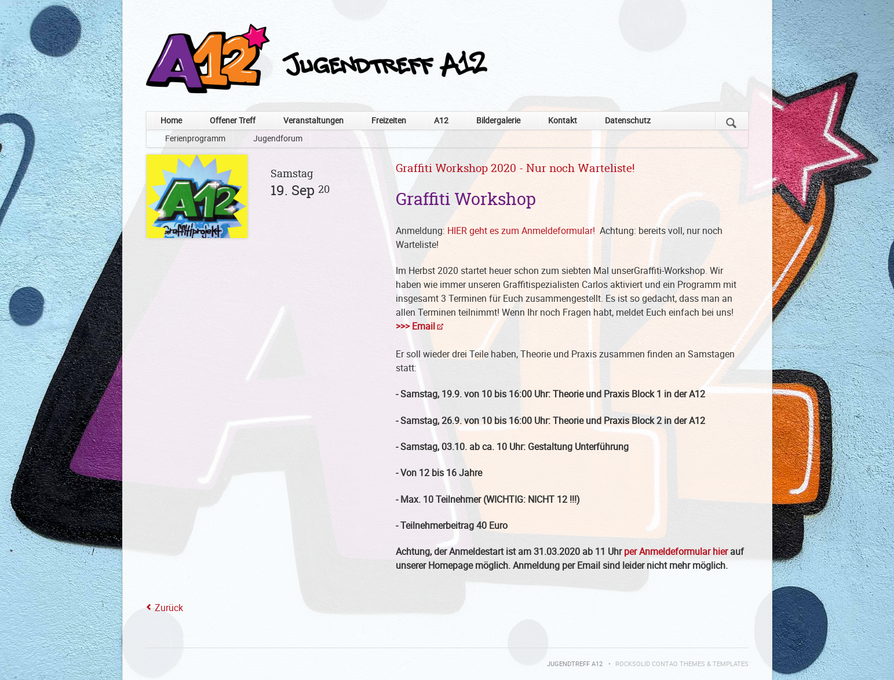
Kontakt (562, 120)
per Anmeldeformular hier (676, 551)
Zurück (169, 607)
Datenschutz (628, 120)
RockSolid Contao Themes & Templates (682, 664)
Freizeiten (388, 120)
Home (171, 120)
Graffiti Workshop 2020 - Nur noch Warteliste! (515, 168)
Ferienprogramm (195, 138)
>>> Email (415, 326)
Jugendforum (277, 138)
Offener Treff (233, 120)
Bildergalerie (498, 120)
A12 (441, 120)
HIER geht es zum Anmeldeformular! (523, 230)
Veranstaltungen (313, 120)
